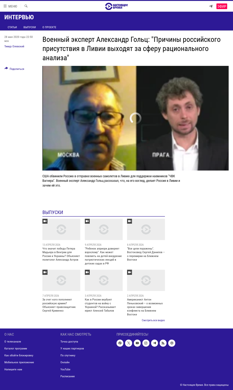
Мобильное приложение (19, 362)
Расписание (67, 376)
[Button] (14, 69)
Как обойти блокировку (18, 355)
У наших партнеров (72, 348)
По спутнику (67, 355)
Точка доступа (69, 341)
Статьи (12, 27)
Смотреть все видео (153, 320)
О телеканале (12, 341)
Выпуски (29, 27)
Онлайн (65, 362)
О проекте (49, 27)
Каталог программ (15, 348)
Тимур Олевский (14, 46)
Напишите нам (13, 369)
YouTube (65, 369)
